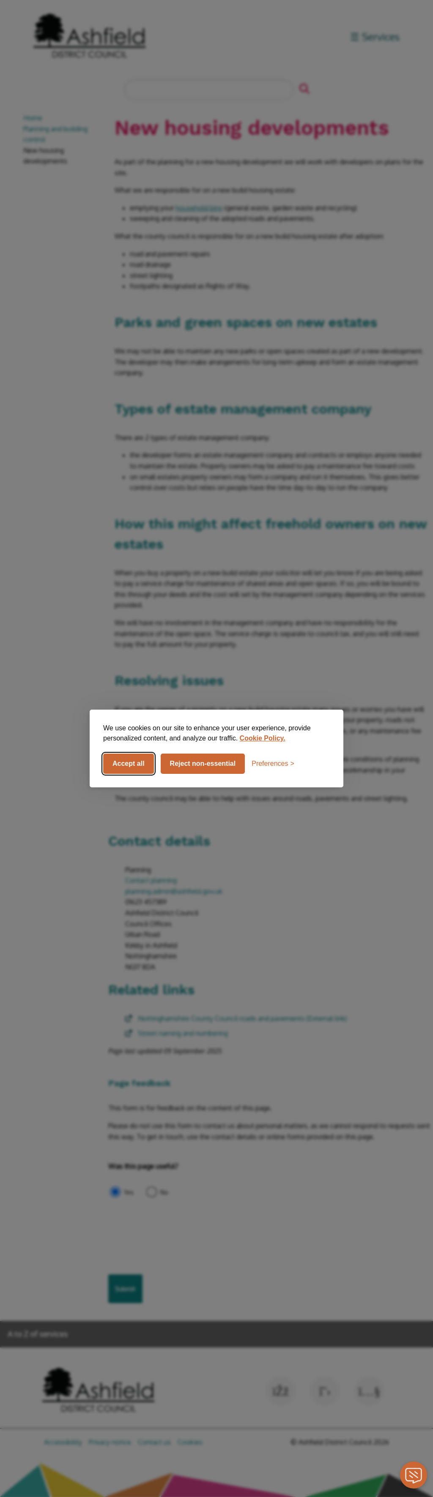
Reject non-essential (203, 763)
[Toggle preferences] (273, 763)
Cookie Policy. (262, 738)
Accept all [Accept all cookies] (128, 763)
